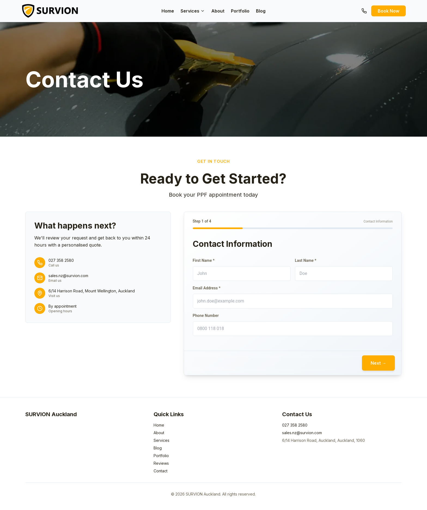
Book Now (388, 11)
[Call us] (364, 11)
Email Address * (207, 288)
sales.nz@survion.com (302, 432)
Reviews (161, 463)
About (217, 11)
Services (193, 11)
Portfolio (240, 11)
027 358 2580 (294, 425)
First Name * (204, 260)
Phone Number (206, 315)
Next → (378, 363)
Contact (160, 471)
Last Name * (305, 260)
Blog (261, 11)
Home (167, 11)
